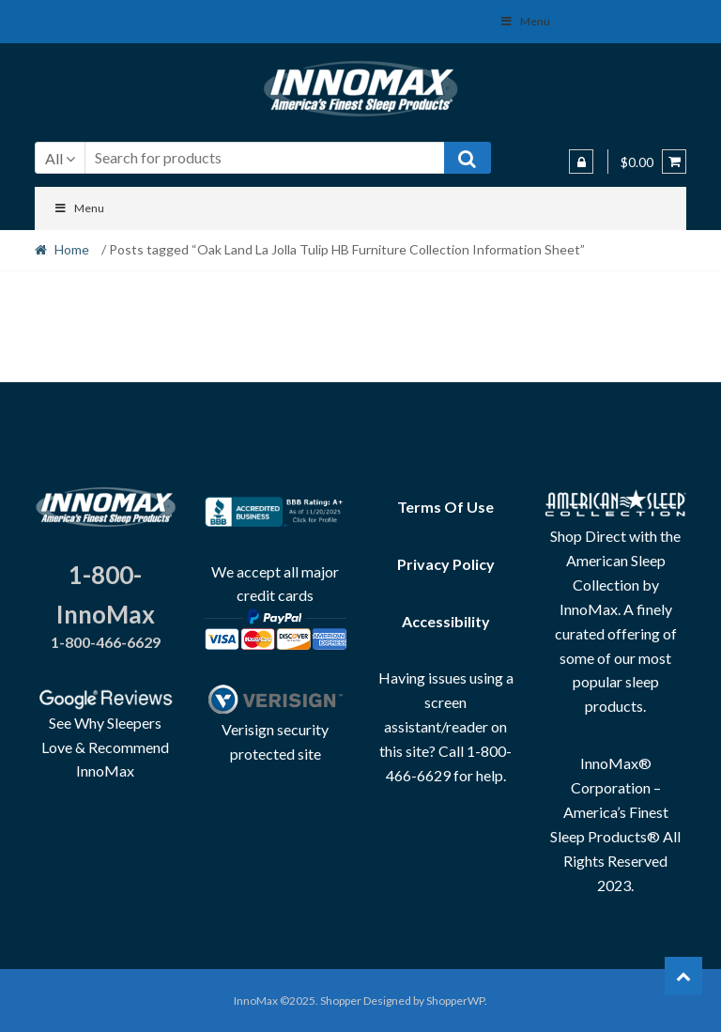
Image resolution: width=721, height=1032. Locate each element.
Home (71, 249)
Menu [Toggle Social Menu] (524, 21)
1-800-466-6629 (106, 642)
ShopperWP (455, 1000)
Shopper (340, 1000)
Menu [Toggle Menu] (79, 208)
